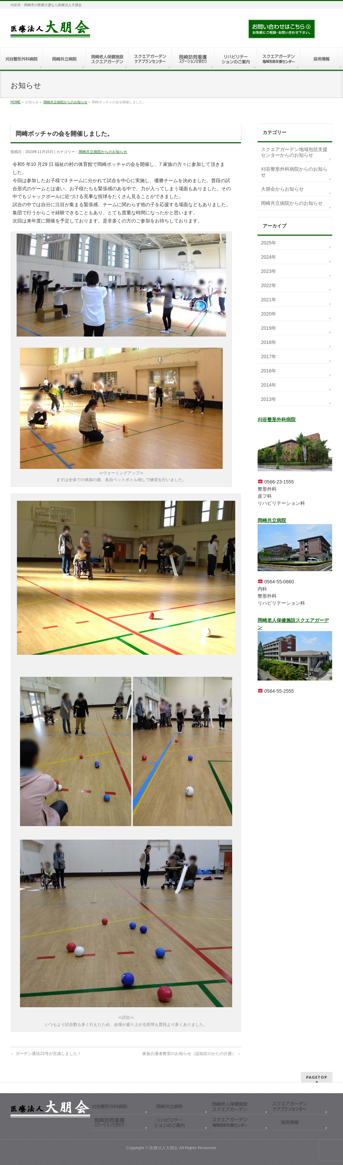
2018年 (268, 342)
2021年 (268, 299)
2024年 (268, 257)
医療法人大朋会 (164, 1147)
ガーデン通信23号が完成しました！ (46, 1053)
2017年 (268, 356)
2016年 (268, 370)
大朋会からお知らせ (282, 189)
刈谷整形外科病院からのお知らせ (294, 171)
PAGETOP (316, 1077)
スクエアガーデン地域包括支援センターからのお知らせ (294, 152)
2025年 (268, 242)
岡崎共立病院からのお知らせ (65, 102)
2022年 (268, 285)
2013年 (268, 399)
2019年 (268, 328)
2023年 (268, 271)
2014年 (268, 385)
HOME (16, 102)
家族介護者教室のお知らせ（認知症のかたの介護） (191, 1053)
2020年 (268, 314)
